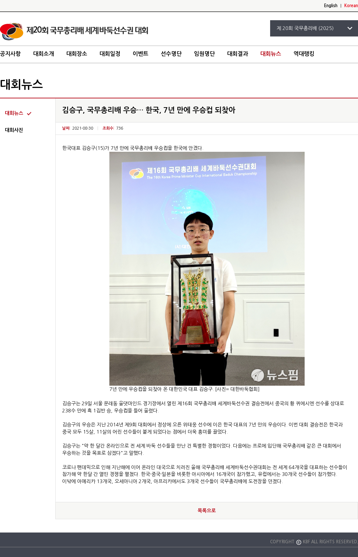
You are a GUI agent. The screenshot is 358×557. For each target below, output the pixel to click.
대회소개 (43, 54)
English (330, 6)
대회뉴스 (270, 54)
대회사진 (14, 130)
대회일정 (110, 54)
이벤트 (140, 54)
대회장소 (76, 54)
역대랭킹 (304, 54)
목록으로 (207, 510)
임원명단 (204, 54)
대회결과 (237, 54)
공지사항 (10, 54)
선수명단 (171, 54)
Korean (351, 6)
